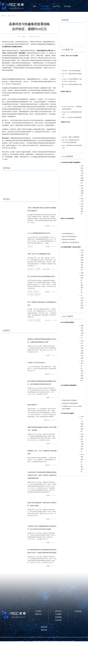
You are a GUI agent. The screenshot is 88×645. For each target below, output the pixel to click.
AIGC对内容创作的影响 (67, 322)
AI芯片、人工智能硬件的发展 (82, 424)
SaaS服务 (58, 614)
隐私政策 (44, 627)
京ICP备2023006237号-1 (67, 641)
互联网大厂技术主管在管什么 (36, 362)
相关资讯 (6, 199)
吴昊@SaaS (47, 420)
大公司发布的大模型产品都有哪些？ (71, 162)
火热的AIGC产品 (65, 122)
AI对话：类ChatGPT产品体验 (69, 55)
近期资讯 (6, 331)
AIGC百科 (67, 6)
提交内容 (58, 620)
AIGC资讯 (45, 6)
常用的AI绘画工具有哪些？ (70, 400)
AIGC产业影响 (67, 316)
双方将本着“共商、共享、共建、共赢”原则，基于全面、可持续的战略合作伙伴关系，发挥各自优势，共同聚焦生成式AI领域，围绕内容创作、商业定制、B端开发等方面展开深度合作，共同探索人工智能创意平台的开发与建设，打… (42, 261)
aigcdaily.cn (28, 641)
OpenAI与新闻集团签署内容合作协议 (39, 233)
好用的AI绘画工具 (66, 91)
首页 (34, 6)
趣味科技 (47, 292)
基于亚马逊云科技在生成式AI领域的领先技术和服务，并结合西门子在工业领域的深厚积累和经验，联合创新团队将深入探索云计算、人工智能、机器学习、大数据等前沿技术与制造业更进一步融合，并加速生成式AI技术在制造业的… (42, 284)
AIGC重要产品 (67, 50)
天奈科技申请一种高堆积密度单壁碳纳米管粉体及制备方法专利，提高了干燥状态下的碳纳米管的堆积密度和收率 (42, 475)
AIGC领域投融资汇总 (68, 233)
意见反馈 (78, 611)
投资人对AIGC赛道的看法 (69, 236)
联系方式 (38, 614)
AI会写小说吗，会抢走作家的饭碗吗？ (82, 371)
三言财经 (47, 246)
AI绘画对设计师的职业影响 (70, 403)
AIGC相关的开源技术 (82, 209)
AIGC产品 (56, 6)
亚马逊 (30, 291)
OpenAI (30, 246)
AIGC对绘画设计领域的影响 (68, 385)
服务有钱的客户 (32, 405)
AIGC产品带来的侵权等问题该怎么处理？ (82, 260)
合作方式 (58, 611)
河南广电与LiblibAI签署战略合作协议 (39, 254)
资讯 (13, 15)
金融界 (48, 355)
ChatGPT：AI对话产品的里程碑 (71, 71)
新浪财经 (47, 226)
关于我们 (38, 611)
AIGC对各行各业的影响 (67, 413)
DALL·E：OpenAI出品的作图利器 (71, 117)
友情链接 (58, 617)
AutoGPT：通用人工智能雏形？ (71, 137)
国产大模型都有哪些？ (82, 191)
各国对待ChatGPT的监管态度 (70, 242)
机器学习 (37, 294)
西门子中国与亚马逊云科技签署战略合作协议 (41, 276)
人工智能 (37, 269)
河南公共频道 (46, 269)
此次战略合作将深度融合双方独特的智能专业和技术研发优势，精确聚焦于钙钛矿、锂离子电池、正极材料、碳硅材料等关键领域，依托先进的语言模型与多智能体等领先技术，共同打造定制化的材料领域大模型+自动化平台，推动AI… (42, 218)
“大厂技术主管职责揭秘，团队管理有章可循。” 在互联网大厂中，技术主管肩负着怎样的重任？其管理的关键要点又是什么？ (42, 368)
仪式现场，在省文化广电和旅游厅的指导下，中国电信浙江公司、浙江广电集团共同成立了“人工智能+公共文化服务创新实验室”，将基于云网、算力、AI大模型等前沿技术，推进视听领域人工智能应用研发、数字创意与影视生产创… (42, 313)
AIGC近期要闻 (67, 157)
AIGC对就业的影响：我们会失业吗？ (71, 247)
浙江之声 (47, 320)
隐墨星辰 (47, 374)
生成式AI (30, 269)
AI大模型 (37, 320)
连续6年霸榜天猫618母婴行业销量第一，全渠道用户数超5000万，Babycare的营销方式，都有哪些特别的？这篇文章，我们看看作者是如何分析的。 (42, 459)
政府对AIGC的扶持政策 (67, 218)
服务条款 (44, 630)
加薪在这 (47, 465)
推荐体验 (6, 168)
